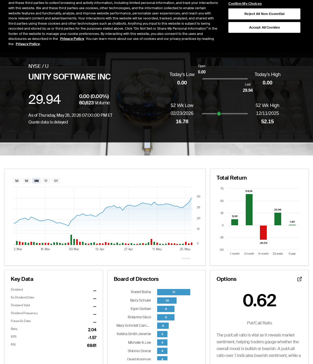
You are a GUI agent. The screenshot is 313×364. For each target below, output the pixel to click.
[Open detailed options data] (299, 279)
